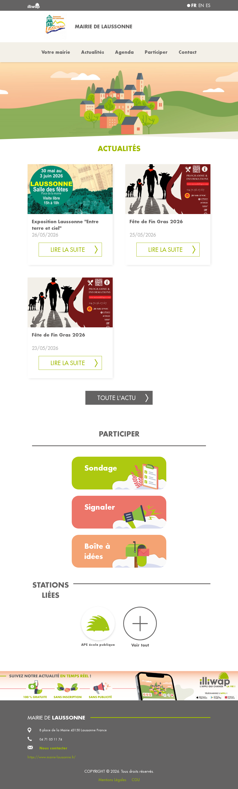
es (208, 5)
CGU (136, 779)
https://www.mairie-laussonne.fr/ (52, 757)
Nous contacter (53, 748)
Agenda (124, 52)
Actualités (92, 52)
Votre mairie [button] (56, 52)
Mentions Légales (112, 779)
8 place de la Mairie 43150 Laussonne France (73, 730)
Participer (156, 52)
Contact (187, 52)
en (201, 5)
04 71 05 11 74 (50, 739)
